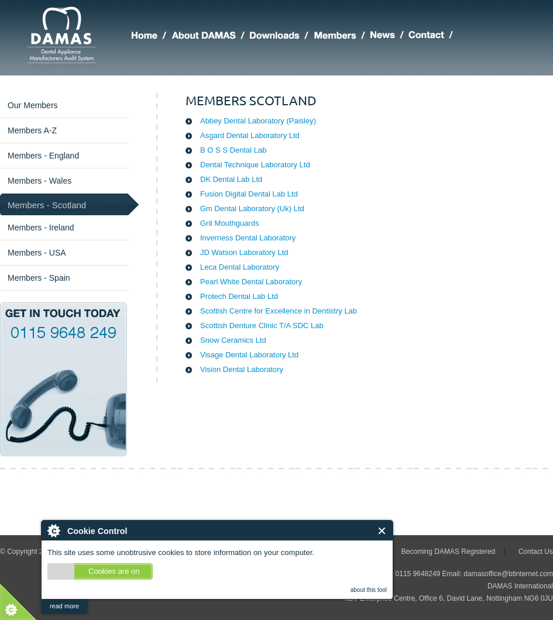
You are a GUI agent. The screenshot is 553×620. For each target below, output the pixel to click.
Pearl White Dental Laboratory (251, 281)
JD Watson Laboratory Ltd (244, 252)
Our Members (33, 105)
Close (382, 531)
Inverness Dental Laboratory (248, 237)
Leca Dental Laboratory (239, 267)
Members (342, 36)
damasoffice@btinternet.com (508, 574)
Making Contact (433, 36)
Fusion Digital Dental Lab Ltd (249, 194)
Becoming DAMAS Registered (448, 551)
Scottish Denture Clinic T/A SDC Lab (262, 325)
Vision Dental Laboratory (241, 369)
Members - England (43, 155)
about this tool (369, 590)
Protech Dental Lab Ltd (239, 296)
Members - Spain (39, 278)
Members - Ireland (41, 227)
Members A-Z (32, 130)
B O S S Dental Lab (233, 150)
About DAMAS (210, 36)
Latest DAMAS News (389, 36)
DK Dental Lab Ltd (231, 179)
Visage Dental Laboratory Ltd (249, 354)
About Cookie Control (53, 530)
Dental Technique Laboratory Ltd (255, 164)
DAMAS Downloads (282, 36)
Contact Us (535, 551)
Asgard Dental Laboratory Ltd (250, 135)
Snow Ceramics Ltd (233, 340)
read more (64, 605)
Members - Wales (39, 180)
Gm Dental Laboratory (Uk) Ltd (252, 208)
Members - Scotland (47, 205)
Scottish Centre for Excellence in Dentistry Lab (278, 310)
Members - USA (37, 252)
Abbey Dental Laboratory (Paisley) (258, 120)
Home (151, 36)
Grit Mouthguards (229, 223)
